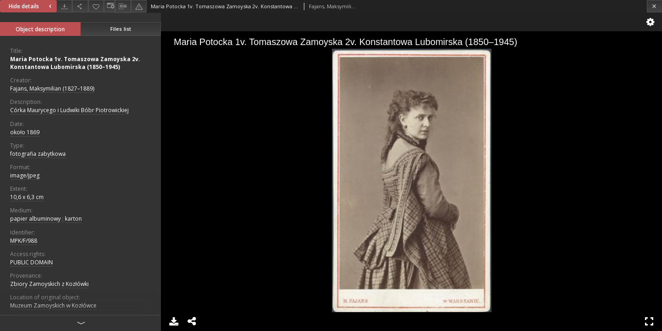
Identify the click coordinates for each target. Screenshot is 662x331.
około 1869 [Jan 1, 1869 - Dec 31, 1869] (25, 132)
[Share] (80, 6)
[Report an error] (139, 6)
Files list (120, 28)
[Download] (64, 6)
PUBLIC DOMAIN (31, 262)
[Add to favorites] (96, 6)
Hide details (31, 6)
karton (73, 219)
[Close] (654, 6)
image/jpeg (25, 175)
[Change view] (109, 6)
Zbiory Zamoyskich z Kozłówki (49, 284)
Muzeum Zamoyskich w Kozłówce (53, 305)
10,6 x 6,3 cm (27, 197)
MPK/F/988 (23, 241)
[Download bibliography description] (123, 6)
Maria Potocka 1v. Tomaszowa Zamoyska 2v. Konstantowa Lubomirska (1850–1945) (75, 63)
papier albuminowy (35, 219)
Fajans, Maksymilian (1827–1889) (52, 88)
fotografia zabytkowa (38, 154)
